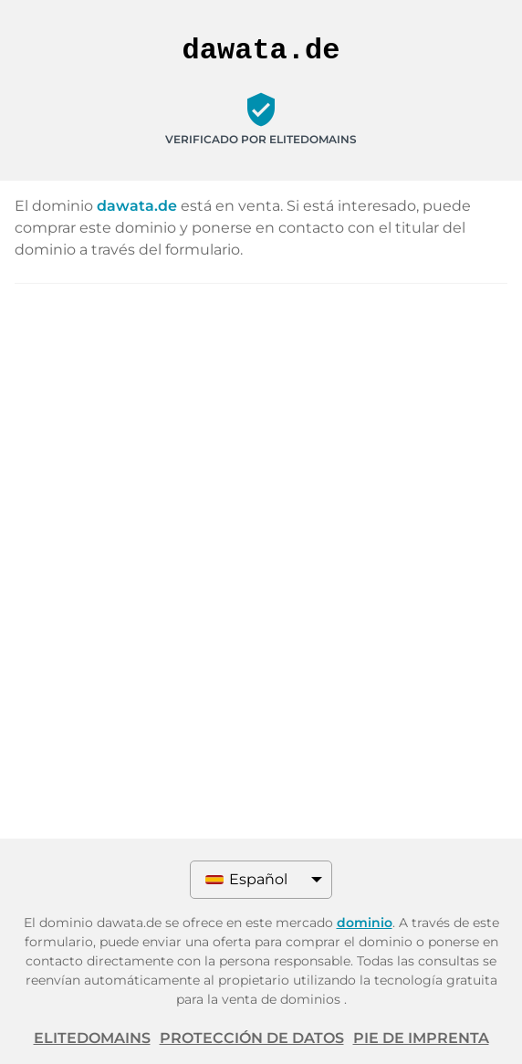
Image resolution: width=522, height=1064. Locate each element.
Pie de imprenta (421, 1038)
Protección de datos (252, 1038)
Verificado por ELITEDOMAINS (261, 139)
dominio (364, 922)
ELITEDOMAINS (92, 1038)
